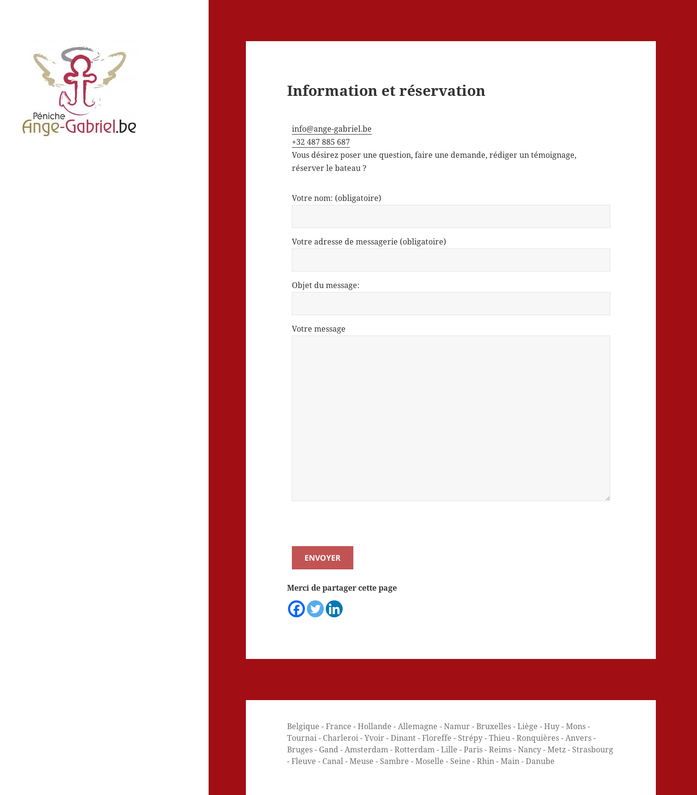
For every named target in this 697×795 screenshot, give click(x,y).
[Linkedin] (334, 608)
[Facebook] (296, 608)
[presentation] (365, 527)
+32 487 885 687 (321, 142)
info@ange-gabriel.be (332, 128)
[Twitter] (315, 608)
